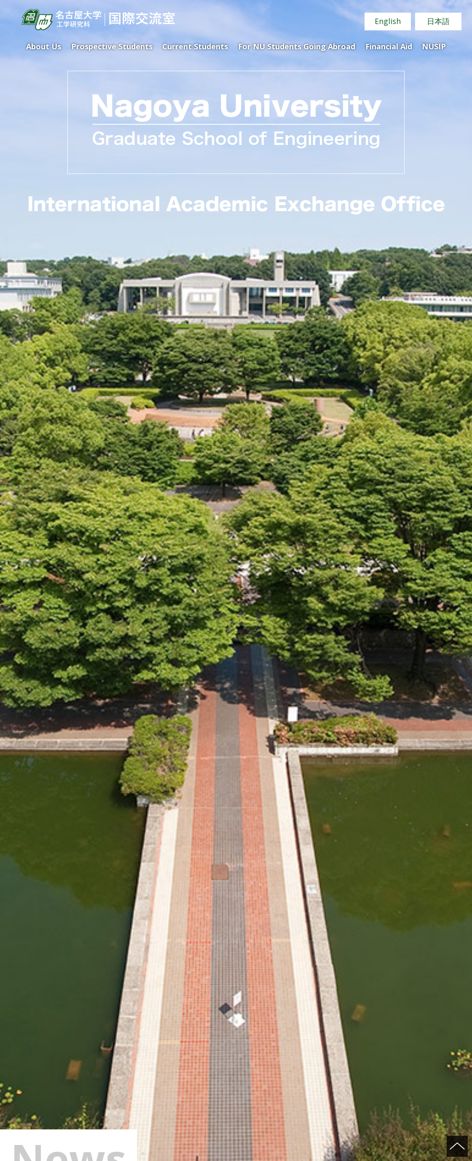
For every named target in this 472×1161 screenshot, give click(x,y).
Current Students (195, 46)
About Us (43, 46)
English (388, 21)
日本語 (438, 21)
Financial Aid (388, 46)
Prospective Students (112, 46)
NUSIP (434, 46)
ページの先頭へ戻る (457, 1146)
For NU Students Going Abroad (296, 46)
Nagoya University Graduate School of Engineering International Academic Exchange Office (98, 19)
